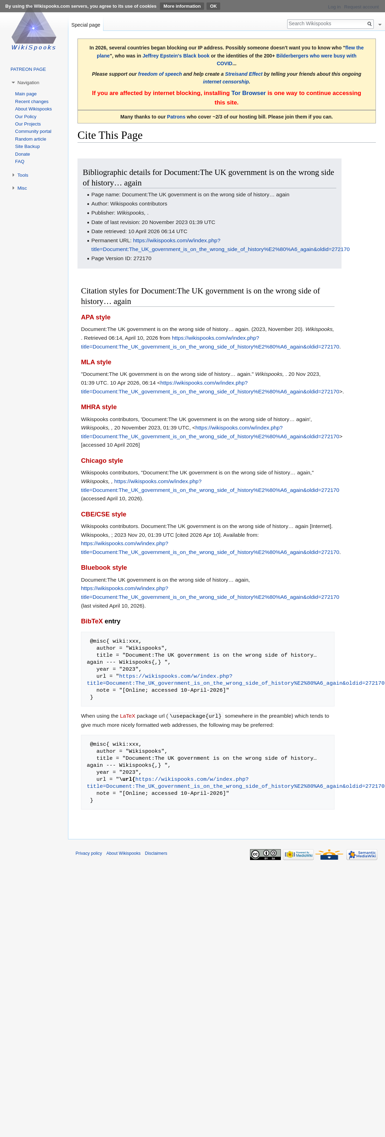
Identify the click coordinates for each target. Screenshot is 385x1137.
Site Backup (27, 146)
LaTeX (127, 716)
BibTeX (92, 621)
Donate (22, 154)
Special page (85, 25)
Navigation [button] (28, 82)
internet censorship (226, 81)
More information (182, 6)
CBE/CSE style (103, 514)
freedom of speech (160, 74)
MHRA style (99, 407)
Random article (30, 139)
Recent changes (31, 101)
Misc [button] (22, 188)
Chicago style (102, 460)
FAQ (19, 161)
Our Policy (25, 116)
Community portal (33, 131)
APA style (95, 317)
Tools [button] (23, 175)
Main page (26, 93)
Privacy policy (89, 853)
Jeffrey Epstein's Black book (175, 56)
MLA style (96, 362)
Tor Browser (248, 93)
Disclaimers (156, 853)
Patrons (176, 117)
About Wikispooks (33, 108)
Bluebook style (104, 567)
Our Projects (28, 124)
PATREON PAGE (28, 69)
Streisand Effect (244, 74)
